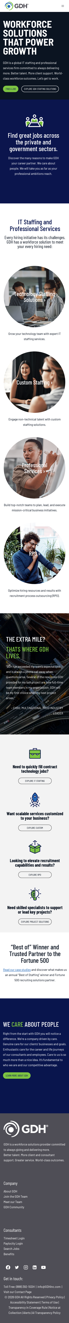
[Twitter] (16, 1267)
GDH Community (14, 1207)
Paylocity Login (13, 1243)
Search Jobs (11, 1248)
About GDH (10, 1191)
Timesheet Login (14, 1238)
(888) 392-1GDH (25, 1286)
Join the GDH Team (15, 1196)
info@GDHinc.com (49, 1286)
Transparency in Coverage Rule (28, 1307)
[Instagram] (25, 1267)
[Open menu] (62, 6)
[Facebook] (8, 1267)
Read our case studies (17, 969)
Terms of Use (50, 1302)
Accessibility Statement (25, 1302)
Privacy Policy (55, 1297)
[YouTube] (43, 1267)
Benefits (9, 1254)
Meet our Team (13, 1202)
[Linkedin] (34, 1267)
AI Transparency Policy (46, 1313)
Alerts (27, 1313)
